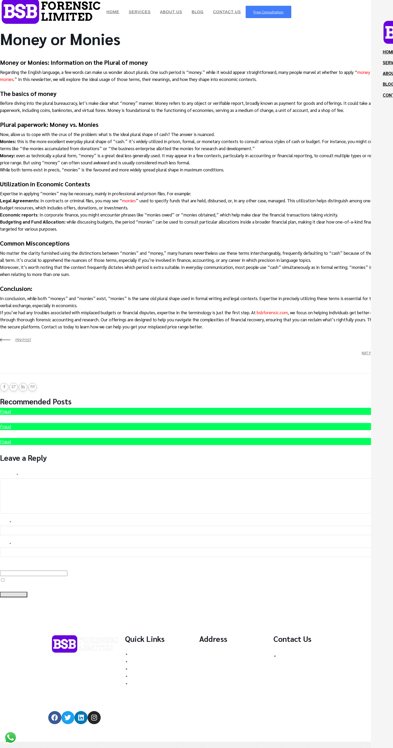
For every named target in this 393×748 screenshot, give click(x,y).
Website (6, 572)
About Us (171, 11)
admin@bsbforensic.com (296, 681)
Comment (9, 475)
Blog (198, 11)
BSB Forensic (12, 55)
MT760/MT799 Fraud (149, 689)
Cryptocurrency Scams (150, 667)
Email (5, 550)
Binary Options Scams (150, 660)
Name (5, 528)
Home (112, 11)
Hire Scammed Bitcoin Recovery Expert (42, 418)
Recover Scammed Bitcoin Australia (39, 448)
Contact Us (227, 11)
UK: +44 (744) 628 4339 (300, 661)
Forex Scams (142, 674)
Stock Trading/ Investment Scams (161, 682)
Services (140, 11)
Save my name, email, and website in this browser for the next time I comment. (63, 593)
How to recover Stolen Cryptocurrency (42, 433)
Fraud (5, 411)
